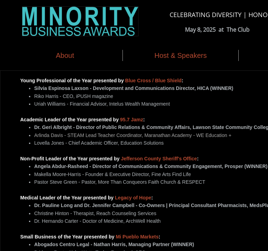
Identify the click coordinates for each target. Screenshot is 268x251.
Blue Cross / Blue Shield (153, 80)
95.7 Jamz (131, 119)
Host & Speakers (180, 55)
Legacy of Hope (133, 197)
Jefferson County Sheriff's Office (159, 158)
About (65, 55)
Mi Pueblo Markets (137, 236)
